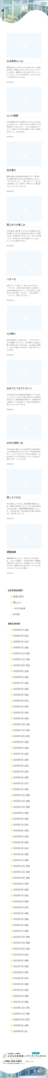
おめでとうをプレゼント (19, 388)
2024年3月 (18, 777)
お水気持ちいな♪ (15, 61)
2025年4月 (18, 701)
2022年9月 (18, 884)
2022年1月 (18, 931)
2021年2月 (18, 996)
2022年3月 (18, 919)
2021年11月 (19, 943)
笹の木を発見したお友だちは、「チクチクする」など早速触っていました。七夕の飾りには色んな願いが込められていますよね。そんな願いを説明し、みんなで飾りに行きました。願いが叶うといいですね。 (24, 345)
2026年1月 (18, 647)
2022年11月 (19, 872)
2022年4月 (18, 913)
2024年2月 (18, 783)
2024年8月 (18, 748)
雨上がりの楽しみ (16, 225)
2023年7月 (18, 825)
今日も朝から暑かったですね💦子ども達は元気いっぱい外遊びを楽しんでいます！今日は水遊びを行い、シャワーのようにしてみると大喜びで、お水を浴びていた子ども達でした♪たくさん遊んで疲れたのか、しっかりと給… (24, 454)
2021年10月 (19, 949)
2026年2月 (18, 642)
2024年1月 (18, 789)
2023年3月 (18, 848)
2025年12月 (19, 653)
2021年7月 (18, 966)
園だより (17, 602)
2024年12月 (19, 724)
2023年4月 (18, 842)
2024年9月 (18, 742)
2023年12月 (19, 795)
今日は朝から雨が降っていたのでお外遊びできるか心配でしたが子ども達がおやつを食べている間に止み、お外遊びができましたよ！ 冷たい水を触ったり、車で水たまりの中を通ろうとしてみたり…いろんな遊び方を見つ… (24, 236)
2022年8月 (18, 890)
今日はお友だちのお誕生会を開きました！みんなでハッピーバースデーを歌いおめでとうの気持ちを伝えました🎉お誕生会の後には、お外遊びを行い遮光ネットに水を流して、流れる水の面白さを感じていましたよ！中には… (24, 399)
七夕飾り (11, 334)
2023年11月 (19, 801)
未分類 (16, 614)
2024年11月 (19, 730)
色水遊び (11, 170)
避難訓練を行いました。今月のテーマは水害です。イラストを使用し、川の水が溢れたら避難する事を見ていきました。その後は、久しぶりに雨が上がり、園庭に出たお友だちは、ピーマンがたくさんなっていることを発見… (24, 563)
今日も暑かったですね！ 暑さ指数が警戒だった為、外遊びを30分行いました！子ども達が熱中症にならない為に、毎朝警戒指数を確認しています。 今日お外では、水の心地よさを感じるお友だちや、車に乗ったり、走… (24, 508)
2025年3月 (18, 706)
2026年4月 (18, 630)
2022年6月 (18, 901)
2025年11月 (19, 659)
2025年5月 (18, 695)
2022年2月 (18, 925)
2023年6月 (18, 831)
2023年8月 (18, 819)
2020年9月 (18, 1025)
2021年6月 (18, 972)
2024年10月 (19, 736)
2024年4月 (18, 772)
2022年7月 (18, 895)
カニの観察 (12, 115)
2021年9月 (18, 955)
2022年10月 (19, 878)
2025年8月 (18, 677)
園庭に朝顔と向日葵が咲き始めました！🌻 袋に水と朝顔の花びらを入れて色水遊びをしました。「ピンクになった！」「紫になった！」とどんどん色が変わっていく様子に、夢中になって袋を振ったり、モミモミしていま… (24, 181)
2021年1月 (18, 1002)
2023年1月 (18, 860)
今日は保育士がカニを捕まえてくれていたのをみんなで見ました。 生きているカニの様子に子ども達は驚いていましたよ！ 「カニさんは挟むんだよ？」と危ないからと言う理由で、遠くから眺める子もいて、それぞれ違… (24, 126)
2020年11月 (19, 1014)
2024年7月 (18, 754)
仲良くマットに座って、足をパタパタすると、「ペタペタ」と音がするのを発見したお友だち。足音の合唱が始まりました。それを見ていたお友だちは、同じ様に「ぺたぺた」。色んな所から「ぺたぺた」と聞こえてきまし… (24, 290)
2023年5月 (18, 836)
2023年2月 (18, 854)
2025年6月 (18, 689)
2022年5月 (18, 907)
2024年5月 (18, 766)
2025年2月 (18, 712)
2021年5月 (18, 978)
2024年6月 (18, 760)
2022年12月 (19, 866)
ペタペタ (11, 279)
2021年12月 (19, 937)
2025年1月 (18, 718)
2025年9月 (18, 671)
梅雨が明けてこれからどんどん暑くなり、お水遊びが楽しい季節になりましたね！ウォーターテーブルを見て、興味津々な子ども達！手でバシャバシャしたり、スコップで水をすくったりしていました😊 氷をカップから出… (24, 72)
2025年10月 (19, 665)
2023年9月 (18, 813)
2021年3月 (18, 990)
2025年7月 (18, 683)
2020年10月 (19, 1019)
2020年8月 (18, 1031)
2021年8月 (18, 960)
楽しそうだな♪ (14, 497)
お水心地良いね (15, 443)
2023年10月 (19, 807)
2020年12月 (19, 1008)
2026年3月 (18, 636)
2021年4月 (18, 984)
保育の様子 (18, 597)
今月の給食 (20, 608)
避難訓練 (11, 552)
